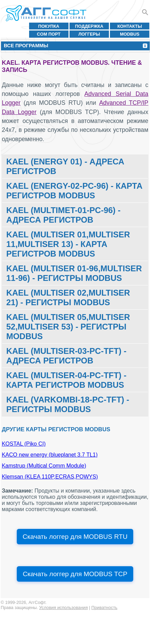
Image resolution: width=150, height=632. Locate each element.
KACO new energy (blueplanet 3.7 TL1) (50, 455)
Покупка (48, 26)
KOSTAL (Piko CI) (24, 444)
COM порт (49, 34)
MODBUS (129, 34)
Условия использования (63, 607)
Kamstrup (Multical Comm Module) (44, 466)
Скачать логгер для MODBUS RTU (75, 536)
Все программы (26, 45)
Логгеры (89, 34)
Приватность (104, 607)
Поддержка (89, 26)
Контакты (129, 26)
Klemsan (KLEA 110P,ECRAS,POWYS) (50, 477)
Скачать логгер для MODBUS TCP (75, 574)
